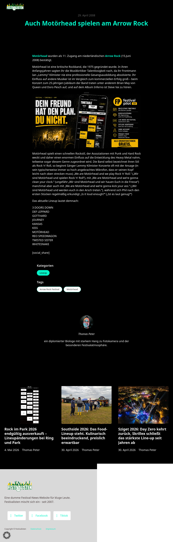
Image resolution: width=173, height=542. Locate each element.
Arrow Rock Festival (49, 289)
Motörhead (72, 289)
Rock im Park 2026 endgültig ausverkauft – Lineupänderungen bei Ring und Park (29, 436)
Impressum (51, 529)
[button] (7, 535)
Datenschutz (36, 529)
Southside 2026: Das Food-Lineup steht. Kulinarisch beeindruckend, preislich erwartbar (84, 436)
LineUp (43, 272)
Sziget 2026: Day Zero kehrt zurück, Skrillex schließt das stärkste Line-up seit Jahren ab (142, 436)
